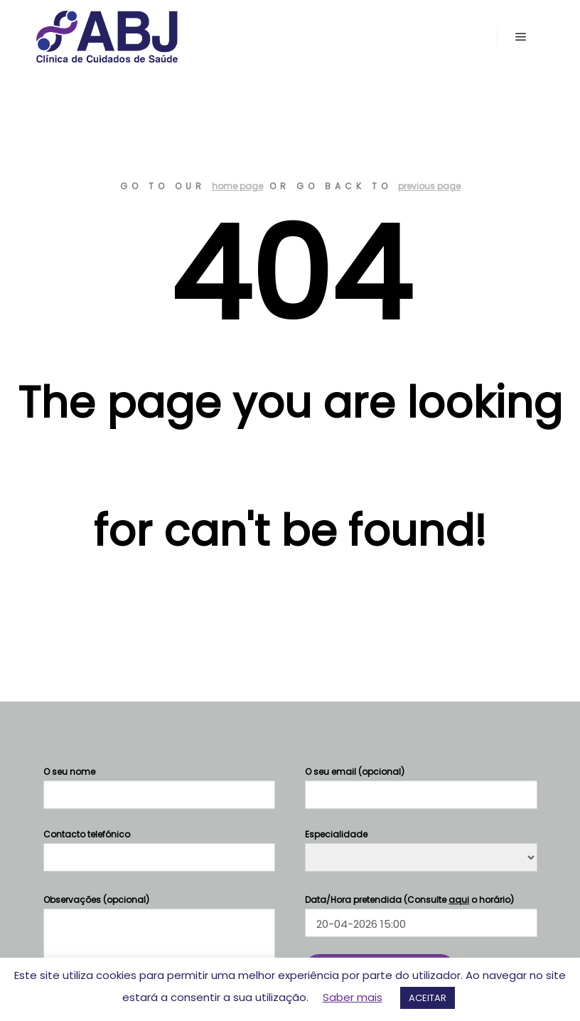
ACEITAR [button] (427, 998)
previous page (429, 186)
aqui (459, 900)
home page (237, 186)
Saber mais (352, 997)
